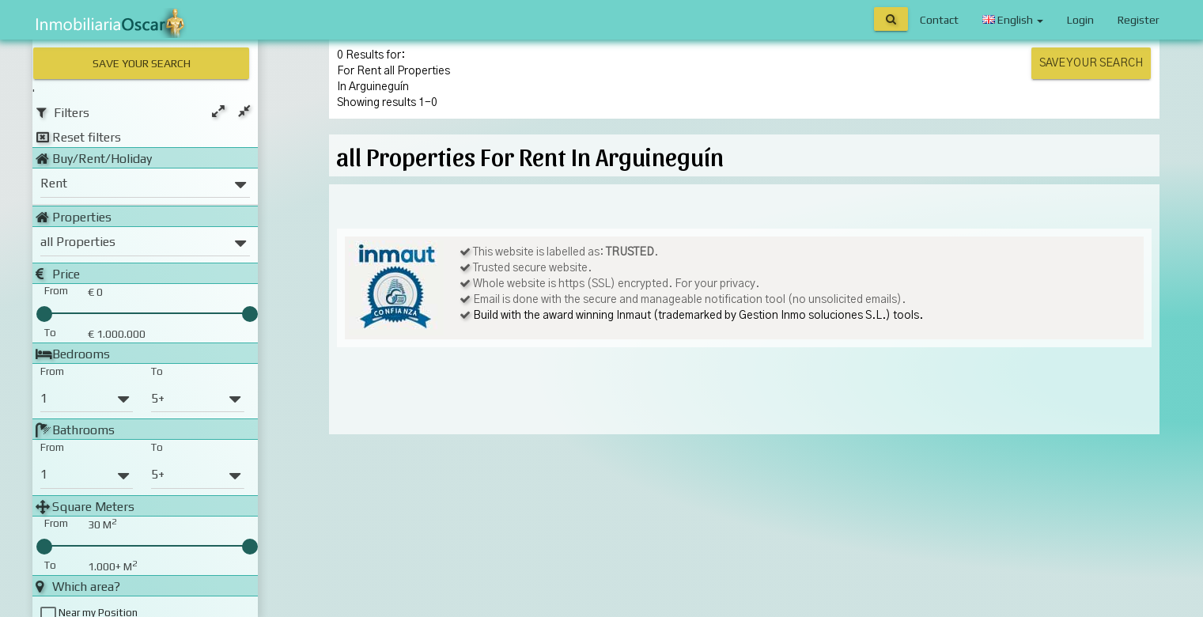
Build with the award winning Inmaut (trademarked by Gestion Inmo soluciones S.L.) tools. (698, 315)
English (1012, 19)
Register (1138, 19)
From (52, 370)
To (157, 370)
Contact (939, 19)
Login (1080, 19)
